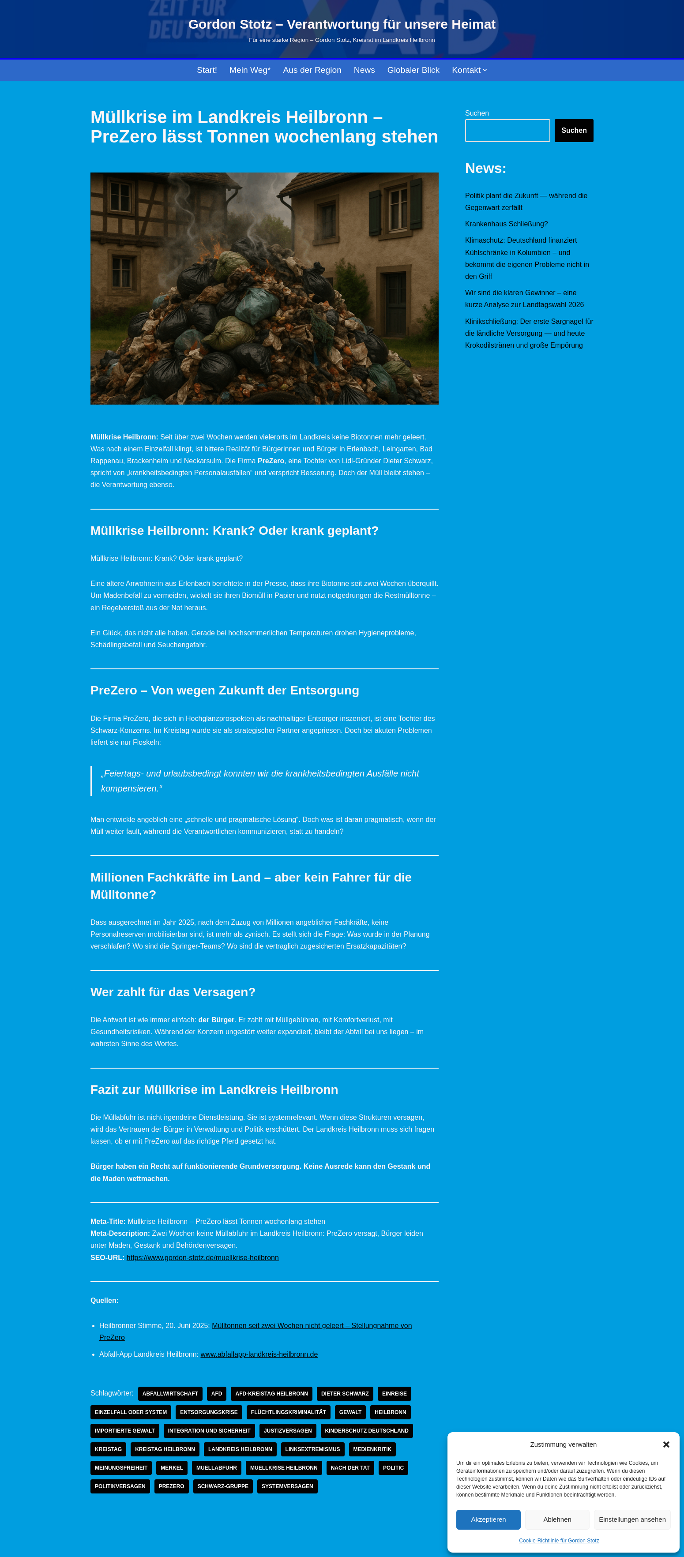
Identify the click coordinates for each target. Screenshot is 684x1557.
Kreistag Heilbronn (165, 1449)
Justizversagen (288, 1431)
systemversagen (287, 1486)
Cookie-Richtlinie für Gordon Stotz (559, 1541)
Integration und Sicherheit (209, 1431)
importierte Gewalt (125, 1431)
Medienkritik (372, 1449)
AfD (216, 1394)
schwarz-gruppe (223, 1486)
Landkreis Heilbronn (240, 1449)
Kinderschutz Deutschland (367, 1431)
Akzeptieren (488, 1519)
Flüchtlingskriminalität (288, 1412)
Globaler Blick (413, 70)
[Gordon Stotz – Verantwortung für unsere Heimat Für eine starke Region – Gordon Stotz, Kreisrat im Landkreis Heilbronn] (342, 29)
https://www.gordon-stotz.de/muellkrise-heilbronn (203, 1257)
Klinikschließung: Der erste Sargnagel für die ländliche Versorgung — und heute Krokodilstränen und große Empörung (529, 333)
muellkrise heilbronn (284, 1468)
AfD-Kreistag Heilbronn (271, 1394)
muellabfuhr (216, 1468)
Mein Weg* (250, 70)
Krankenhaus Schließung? (506, 224)
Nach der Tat (350, 1468)
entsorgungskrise (209, 1412)
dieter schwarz (345, 1394)
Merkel (172, 1468)
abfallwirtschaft (170, 1394)
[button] (666, 1444)
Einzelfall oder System (131, 1412)
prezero (171, 1486)
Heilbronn (390, 1412)
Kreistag (108, 1449)
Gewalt (350, 1412)
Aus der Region (312, 70)
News (364, 70)
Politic (393, 1468)
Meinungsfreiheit (121, 1468)
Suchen (477, 113)
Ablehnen (557, 1519)
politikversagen (120, 1486)
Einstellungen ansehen (632, 1519)
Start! (207, 70)
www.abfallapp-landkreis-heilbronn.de (259, 1354)
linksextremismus (313, 1449)
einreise (394, 1394)
